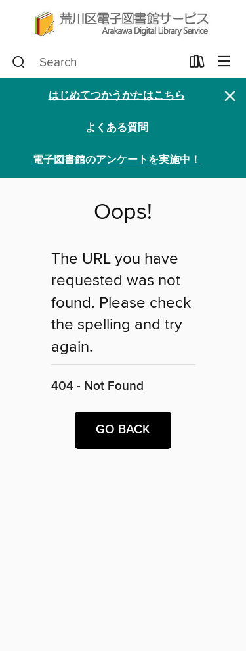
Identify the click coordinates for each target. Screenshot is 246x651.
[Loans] (197, 64)
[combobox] (96, 62)
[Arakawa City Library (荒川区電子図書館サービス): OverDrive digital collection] (123, 23)
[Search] (19, 62)
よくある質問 (116, 128)
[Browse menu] (224, 62)
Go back (123, 430)
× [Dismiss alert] (230, 96)
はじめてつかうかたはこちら (117, 96)
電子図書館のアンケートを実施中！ (117, 160)
